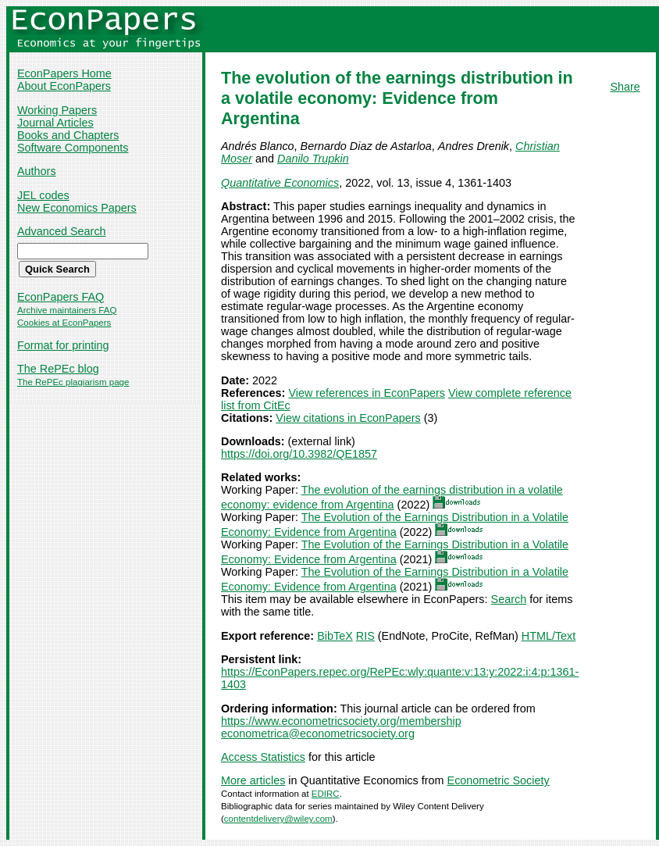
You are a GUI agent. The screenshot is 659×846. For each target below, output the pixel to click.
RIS (365, 636)
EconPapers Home (64, 73)
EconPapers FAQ (60, 297)
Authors (36, 171)
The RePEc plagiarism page (73, 382)
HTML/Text (549, 636)
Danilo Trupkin (313, 158)
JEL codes (43, 195)
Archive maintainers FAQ (66, 310)
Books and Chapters (68, 135)
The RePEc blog (58, 368)
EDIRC (326, 793)
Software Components (72, 147)
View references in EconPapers (366, 393)
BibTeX (335, 636)
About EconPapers (64, 86)
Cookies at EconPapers (64, 322)
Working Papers (57, 110)
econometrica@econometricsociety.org (318, 733)
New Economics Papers (77, 208)
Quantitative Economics (280, 183)
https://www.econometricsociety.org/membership (341, 721)
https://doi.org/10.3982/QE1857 (299, 454)
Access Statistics (263, 757)
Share (624, 86)
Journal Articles (55, 122)
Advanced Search (61, 231)
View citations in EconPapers (348, 418)
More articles (253, 780)
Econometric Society (498, 780)
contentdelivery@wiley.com (278, 818)
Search (509, 599)
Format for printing (63, 345)
